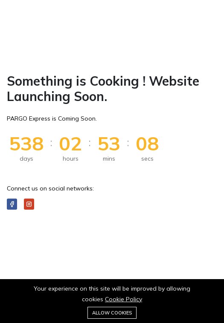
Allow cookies (112, 313)
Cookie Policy (123, 299)
